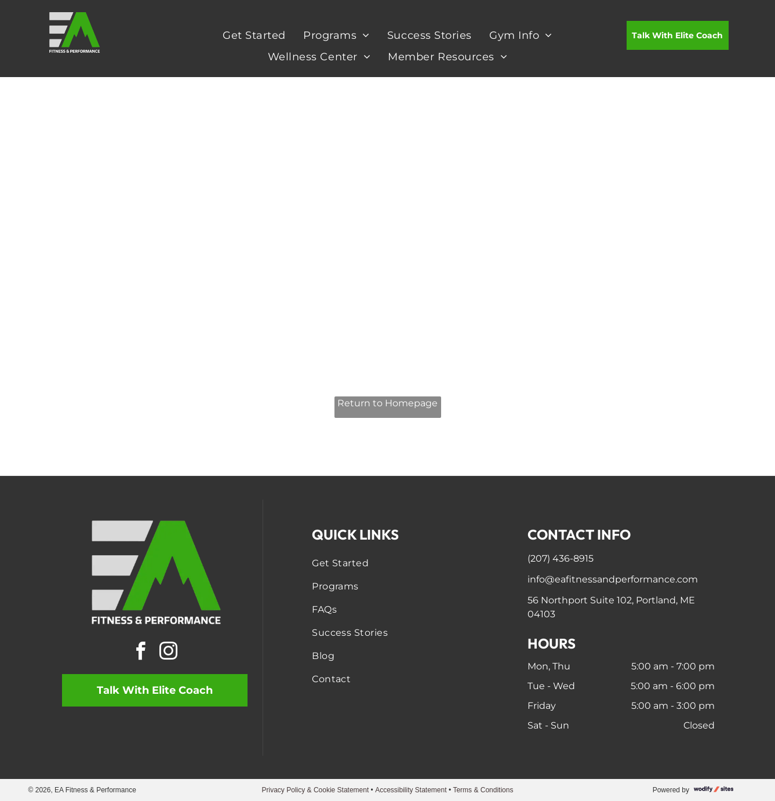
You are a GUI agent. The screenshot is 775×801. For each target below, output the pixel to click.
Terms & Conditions (483, 790)
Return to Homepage (387, 403)
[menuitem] (254, 35)
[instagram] (168, 653)
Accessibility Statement (410, 790)
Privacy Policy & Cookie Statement (315, 790)
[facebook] (140, 653)
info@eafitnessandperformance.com (612, 579)
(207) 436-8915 (560, 558)
